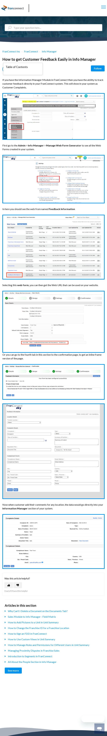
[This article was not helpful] (17, 585)
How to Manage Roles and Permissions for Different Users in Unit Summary (48, 644)
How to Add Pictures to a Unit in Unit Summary (33, 622)
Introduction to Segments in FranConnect (30, 656)
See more (13, 670)
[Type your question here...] (53, 27)
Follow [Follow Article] (98, 68)
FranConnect (31, 51)
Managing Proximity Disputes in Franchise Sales (33, 650)
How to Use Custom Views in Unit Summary (31, 639)
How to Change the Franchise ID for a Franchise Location (38, 627)
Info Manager (49, 51)
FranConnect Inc (11, 51)
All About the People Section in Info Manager (32, 661)
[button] (103, 7)
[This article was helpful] (8, 585)
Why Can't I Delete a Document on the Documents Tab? (38, 611)
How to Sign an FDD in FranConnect (27, 633)
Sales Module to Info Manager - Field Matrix (32, 616)
